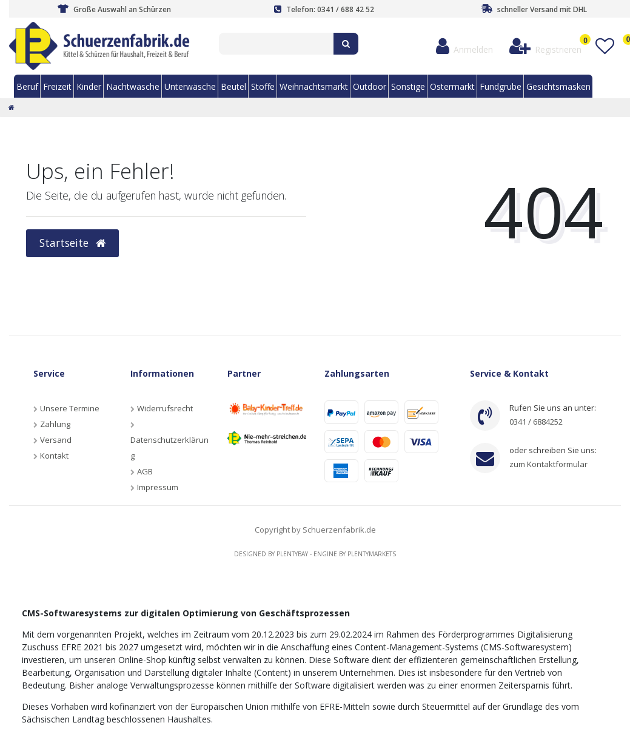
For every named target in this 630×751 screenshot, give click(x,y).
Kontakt (54, 455)
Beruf (27, 86)
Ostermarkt (452, 86)
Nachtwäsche (132, 86)
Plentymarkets (371, 554)
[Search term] (276, 44)
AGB (145, 471)
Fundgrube (500, 86)
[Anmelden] (464, 46)
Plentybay (292, 554)
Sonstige (408, 86)
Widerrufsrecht (165, 408)
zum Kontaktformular (548, 464)
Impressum (157, 487)
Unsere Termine (69, 408)
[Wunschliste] (604, 46)
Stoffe (263, 86)
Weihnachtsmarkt (314, 86)
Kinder (88, 86)
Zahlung (55, 424)
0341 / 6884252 (536, 421)
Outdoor (369, 86)
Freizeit (57, 86)
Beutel (233, 86)
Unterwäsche (190, 86)
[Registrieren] (546, 46)
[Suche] (345, 44)
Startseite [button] (72, 242)
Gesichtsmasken (558, 86)
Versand (56, 439)
